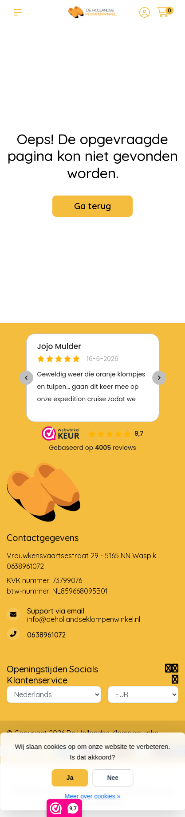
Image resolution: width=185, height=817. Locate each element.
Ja (70, 777)
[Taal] (54, 694)
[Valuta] (143, 694)
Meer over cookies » (92, 796)
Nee (112, 777)
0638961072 (25, 566)
